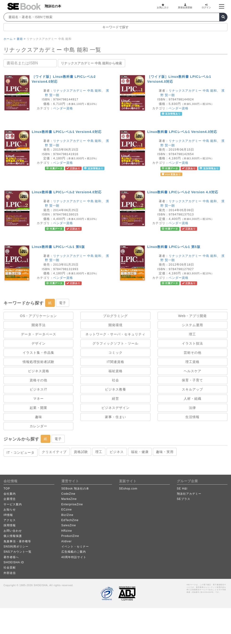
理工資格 (192, 362)
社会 (115, 380)
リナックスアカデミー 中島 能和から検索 (91, 63)
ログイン (206, 6)
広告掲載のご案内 (73, 551)
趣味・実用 (165, 452)
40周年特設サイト (73, 557)
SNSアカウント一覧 (18, 551)
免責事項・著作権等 (17, 541)
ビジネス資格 (38, 371)
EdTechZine (70, 520)
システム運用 (192, 325)
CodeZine (68, 493)
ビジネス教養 (115, 389)
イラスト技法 (192, 343)
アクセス (10, 520)
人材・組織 (192, 398)
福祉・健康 (140, 452)
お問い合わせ (13, 530)
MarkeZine (69, 499)
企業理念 (10, 499)
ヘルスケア (192, 371)
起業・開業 (38, 408)
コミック (115, 352)
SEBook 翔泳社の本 (75, 488)
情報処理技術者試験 (38, 362)
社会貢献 (10, 567)
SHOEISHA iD (14, 562)
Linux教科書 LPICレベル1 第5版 (58, 247)
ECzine (66, 509)
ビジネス (117, 452)
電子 (62, 303)
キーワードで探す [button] (115, 27)
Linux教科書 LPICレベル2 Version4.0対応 (67, 192)
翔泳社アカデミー (189, 493)
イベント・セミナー (75, 546)
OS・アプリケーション (38, 316)
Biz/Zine (67, 515)
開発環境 (115, 325)
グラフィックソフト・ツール (115, 343)
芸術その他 (192, 352)
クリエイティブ (54, 452)
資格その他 (38, 380)
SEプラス (183, 499)
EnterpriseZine (72, 504)
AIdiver (66, 541)
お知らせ (10, 509)
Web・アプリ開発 (192, 316)
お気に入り (163, 6)
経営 (115, 398)
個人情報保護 (13, 536)
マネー (38, 398)
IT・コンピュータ (21, 452)
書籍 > (21, 39)
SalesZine (68, 525)
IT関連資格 (115, 362)
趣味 (38, 417)
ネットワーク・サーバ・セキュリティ (115, 334)
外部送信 (10, 573)
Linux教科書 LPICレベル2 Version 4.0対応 (182, 192)
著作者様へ (11, 557)
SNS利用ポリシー (16, 546)
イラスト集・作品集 (38, 352)
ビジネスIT (38, 389)
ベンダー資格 (63, 108)
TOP (7, 488)
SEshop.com (128, 488)
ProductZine (70, 536)
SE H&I (182, 488)
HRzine (66, 530)
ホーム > (10, 39)
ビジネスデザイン (115, 408)
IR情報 (8, 515)
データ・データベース (38, 334)
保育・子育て (192, 380)
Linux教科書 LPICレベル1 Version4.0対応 (67, 132)
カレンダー (38, 426)
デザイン (39, 343)
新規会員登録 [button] (185, 6)
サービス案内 (13, 504)
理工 (192, 334)
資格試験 (81, 452)
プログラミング (115, 316)
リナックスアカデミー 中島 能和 (77, 90)
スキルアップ (192, 389)
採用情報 (10, 525)
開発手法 (39, 325)
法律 (192, 408)
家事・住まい (115, 417)
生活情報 (192, 417)
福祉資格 (115, 371)
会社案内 (10, 493)
